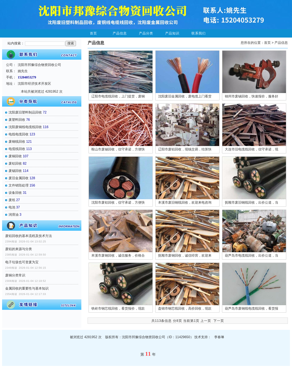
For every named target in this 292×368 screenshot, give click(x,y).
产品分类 (146, 33)
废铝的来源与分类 (18, 249)
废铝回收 (15, 163)
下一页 (218, 321)
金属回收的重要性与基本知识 (27, 288)
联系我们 (198, 33)
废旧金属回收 (19, 178)
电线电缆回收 (19, 134)
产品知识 (172, 33)
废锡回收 (15, 171)
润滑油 (14, 214)
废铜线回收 (17, 141)
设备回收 (15, 192)
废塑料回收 (17, 119)
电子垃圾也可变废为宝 (22, 262)
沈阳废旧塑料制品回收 (25, 112)
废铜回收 (15, 156)
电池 (12, 207)
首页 (93, 33)
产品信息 (120, 33)
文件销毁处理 (19, 185)
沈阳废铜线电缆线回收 (25, 127)
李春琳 (219, 337)
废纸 (12, 200)
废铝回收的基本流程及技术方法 (28, 236)
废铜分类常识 (15, 275)
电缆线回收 (17, 149)
